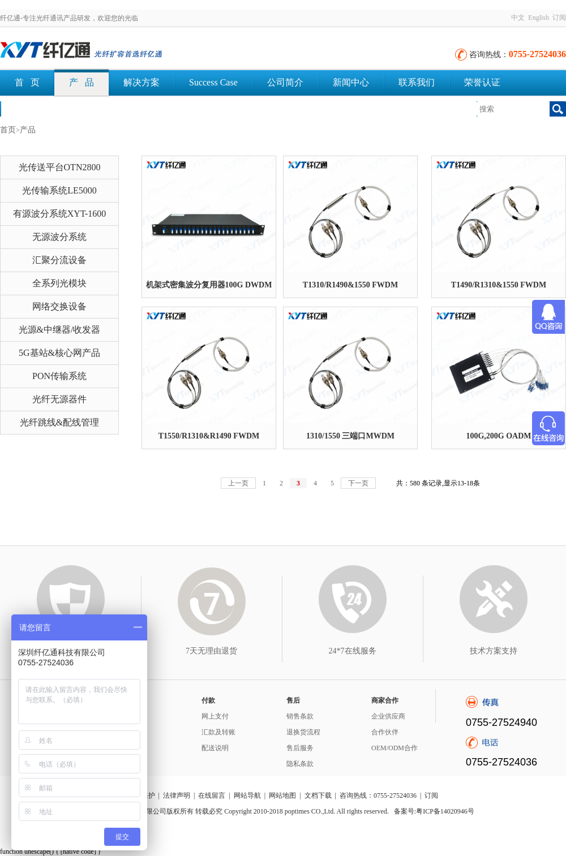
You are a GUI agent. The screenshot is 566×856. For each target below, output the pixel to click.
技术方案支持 (493, 651)
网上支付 (215, 716)
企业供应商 (388, 716)
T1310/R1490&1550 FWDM (350, 285)
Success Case (213, 82)
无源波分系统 (59, 237)
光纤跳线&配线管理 (59, 422)
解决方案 (141, 82)
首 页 (27, 82)
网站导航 (247, 795)
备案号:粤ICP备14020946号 (434, 811)
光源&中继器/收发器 (60, 329)
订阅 (559, 17)
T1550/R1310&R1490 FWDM (209, 436)
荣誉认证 (482, 82)
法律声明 (176, 795)
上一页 (238, 483)
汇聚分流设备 (59, 260)
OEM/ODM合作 (394, 748)
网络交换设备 (59, 306)
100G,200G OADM (498, 436)
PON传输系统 (59, 376)
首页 (8, 130)
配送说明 (215, 748)
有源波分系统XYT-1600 (59, 213)
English (538, 17)
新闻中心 (351, 82)
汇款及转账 (218, 732)
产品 (28, 130)
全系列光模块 (59, 283)
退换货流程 (303, 732)
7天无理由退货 (211, 651)
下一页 (358, 483)
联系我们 (416, 82)
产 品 (81, 82)
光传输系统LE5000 (59, 190)
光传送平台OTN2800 (60, 167)
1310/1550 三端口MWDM (350, 436)
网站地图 (282, 795)
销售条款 (300, 716)
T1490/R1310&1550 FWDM (498, 285)
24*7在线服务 (352, 651)
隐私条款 (300, 764)
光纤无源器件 (59, 399)
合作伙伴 (384, 732)
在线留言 (211, 795)
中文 (518, 17)
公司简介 (285, 82)
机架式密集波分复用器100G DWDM (209, 285)
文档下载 (33, 108)
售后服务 (300, 748)
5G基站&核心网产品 (59, 353)
